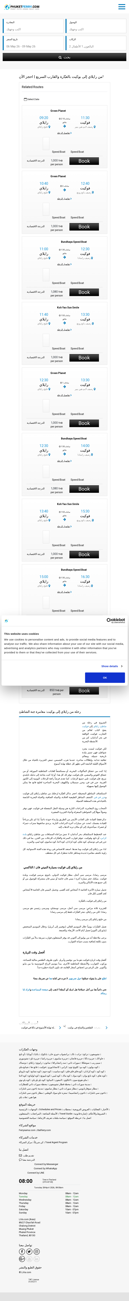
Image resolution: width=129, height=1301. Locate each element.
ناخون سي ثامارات (97, 1093)
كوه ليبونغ (45, 1075)
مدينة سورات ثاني (81, 1084)
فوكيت (85, 122)
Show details (109, 666)
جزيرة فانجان (76, 1058)
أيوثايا (29, 1054)
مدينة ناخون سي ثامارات (31, 1088)
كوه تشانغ (36, 1071)
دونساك (23, 1062)
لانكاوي (67, 1080)
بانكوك (44, 1054)
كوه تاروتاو (24, 1071)
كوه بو (83, 1067)
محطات (67, 1109)
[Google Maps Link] (22, 1259)
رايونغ (39, 1062)
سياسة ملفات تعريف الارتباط (52, 1118)
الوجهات (33, 1109)
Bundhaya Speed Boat (74, 241)
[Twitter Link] (29, 1252)
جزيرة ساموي (61, 1058)
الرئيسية (23, 1109)
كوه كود (100, 1071)
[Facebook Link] (22, 1252)
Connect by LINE (31, 1172)
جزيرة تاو (35, 1058)
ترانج (85, 1054)
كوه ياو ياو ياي (38, 1080)
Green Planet (58, 110)
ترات (78, 1054)
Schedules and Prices (50, 1109)
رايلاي (43, 122)
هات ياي (23, 1097)
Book (84, 161)
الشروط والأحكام (97, 1113)
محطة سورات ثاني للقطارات (33, 1084)
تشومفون (95, 1054)
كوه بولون (93, 1067)
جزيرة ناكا (89, 1058)
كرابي (64, 1067)
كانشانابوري (53, 1067)
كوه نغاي (101, 1075)
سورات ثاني (74, 1062)
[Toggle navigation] (122, 6)
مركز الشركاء (25, 1142)
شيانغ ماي (24, 1067)
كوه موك (76, 1075)
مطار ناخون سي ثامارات (31, 1093)
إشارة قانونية (80, 1113)
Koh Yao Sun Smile (68, 307)
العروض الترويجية (81, 1109)
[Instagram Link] (37, 1252)
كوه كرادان (89, 1071)
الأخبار (105, 1109)
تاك (72, 1054)
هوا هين (32, 1097)
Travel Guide (65, 1113)
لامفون (58, 1080)
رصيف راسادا (85, 258)
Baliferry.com (44, 1130)
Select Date (31, 99)
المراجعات (36, 1113)
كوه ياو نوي (24, 1080)
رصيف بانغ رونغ (85, 192)
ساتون (47, 1062)
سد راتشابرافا (59, 1062)
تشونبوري (24, 1058)
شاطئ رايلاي (99, 726)
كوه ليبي (56, 1075)
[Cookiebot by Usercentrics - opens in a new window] (109, 620)
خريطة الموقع (74, 1118)
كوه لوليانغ (33, 1075)
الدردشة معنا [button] (27, 1159)
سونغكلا (85, 1062)
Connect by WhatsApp (38, 1168)
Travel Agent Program (56, 1142)
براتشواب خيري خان (59, 1054)
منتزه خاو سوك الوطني (56, 1093)
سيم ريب (95, 1062)
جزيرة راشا (47, 1058)
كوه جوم (47, 1071)
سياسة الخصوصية (27, 1118)
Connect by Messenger (38, 1164)
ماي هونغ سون (80, 1080)
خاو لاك (99, 1058)
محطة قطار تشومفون (59, 1084)
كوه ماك (66, 1075)
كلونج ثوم (73, 1067)
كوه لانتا (22, 1075)
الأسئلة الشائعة (50, 1113)
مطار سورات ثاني (68, 1088)
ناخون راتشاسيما (77, 1093)
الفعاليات (96, 1109)
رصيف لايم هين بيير (85, 126)
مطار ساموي (51, 1088)
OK (105, 677)
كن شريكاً (38, 1142)
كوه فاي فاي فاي (74, 1071)
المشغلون (24, 1113)
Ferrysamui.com (27, 1130)
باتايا (36, 1054)
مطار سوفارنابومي (88, 1088)
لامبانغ (50, 1080)
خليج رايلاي (43, 126)
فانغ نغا (34, 1067)
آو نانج (22, 1054)
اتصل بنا (87, 1118)
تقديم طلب (26, 1155)
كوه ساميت (58, 1071)
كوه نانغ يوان (89, 1075)
